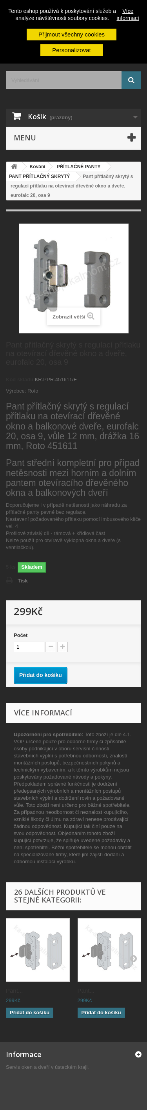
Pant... (14, 990)
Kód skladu (19, 379)
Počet (20, 635)
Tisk (23, 581)
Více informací (127, 14)
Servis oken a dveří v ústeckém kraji (46, 1067)
